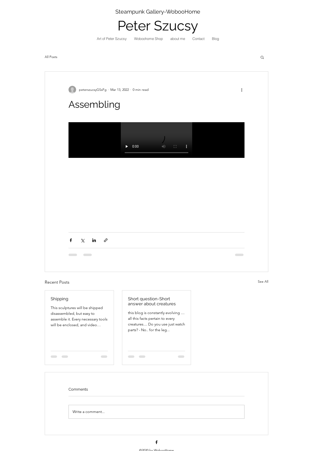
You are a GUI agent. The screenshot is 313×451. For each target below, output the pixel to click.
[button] (262, 57)
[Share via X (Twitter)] (82, 240)
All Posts (51, 57)
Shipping (59, 298)
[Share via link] (105, 240)
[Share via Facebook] (70, 240)
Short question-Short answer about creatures (152, 301)
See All (263, 281)
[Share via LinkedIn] (94, 240)
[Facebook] (156, 442)
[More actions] (242, 89)
